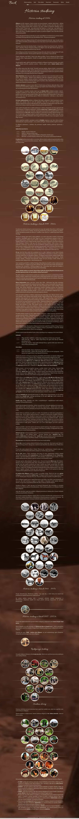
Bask (12, 3)
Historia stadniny (28, 2)
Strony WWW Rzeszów (48, 817)
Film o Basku (41, 2)
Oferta (62, 2)
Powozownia (56, 2)
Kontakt (67, 2)
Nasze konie (48, 2)
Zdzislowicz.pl (44, 817)
